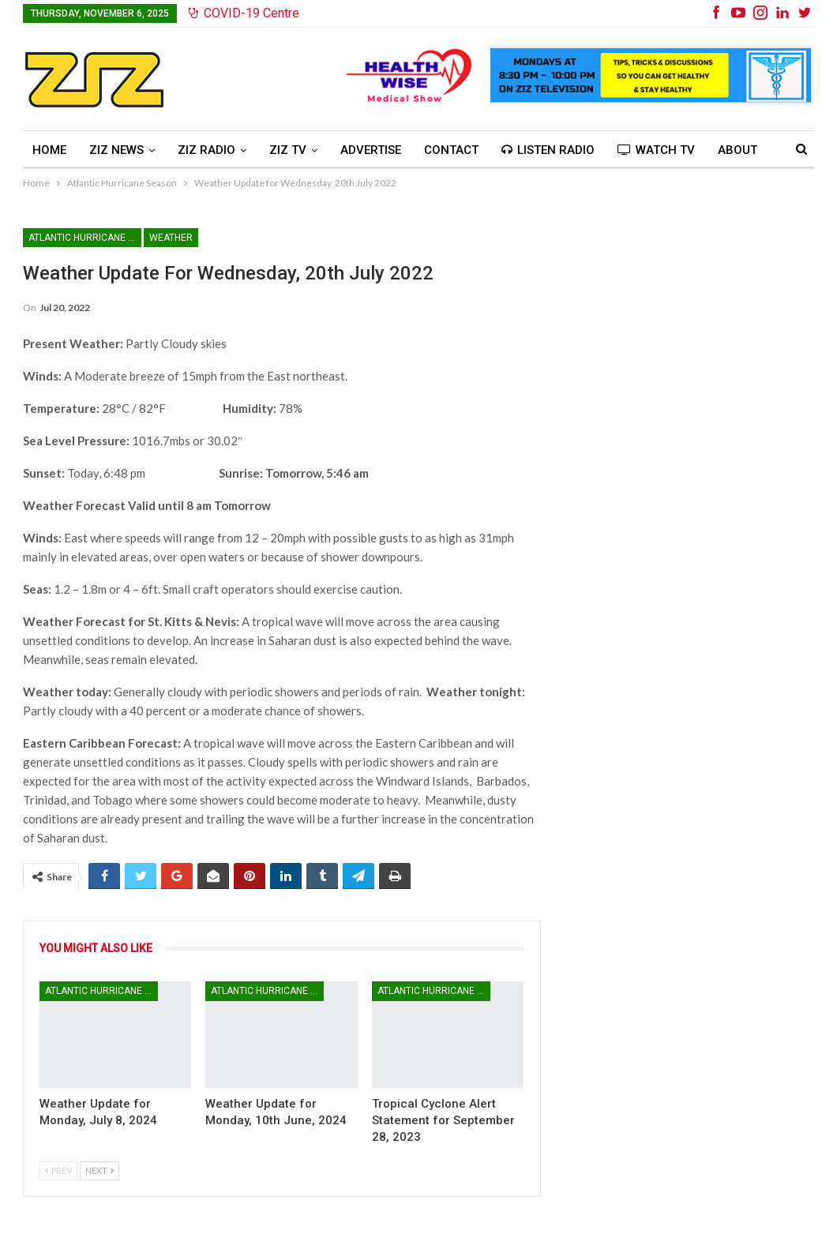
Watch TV (656, 150)
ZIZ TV (287, 150)
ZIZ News (116, 150)
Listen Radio (548, 150)
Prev (58, 1170)
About (737, 150)
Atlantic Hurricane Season (84, 237)
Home (49, 150)
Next (99, 1170)
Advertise (370, 150)
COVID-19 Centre (244, 13)
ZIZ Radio (206, 150)
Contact (451, 150)
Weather (171, 237)
